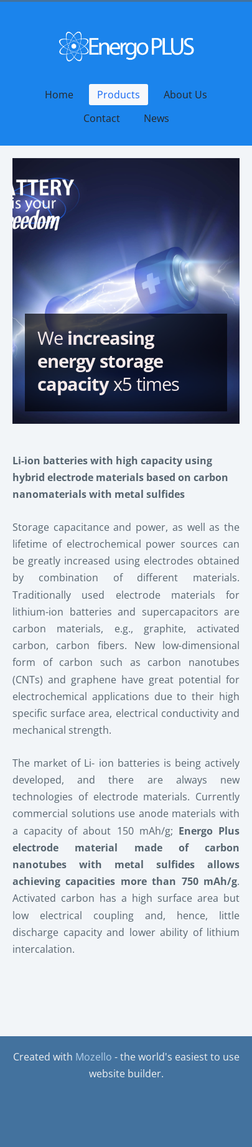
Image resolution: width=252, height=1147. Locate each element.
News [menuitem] (156, 118)
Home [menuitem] (59, 94)
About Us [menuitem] (185, 94)
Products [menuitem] (118, 94)
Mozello (93, 1057)
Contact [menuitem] (101, 118)
